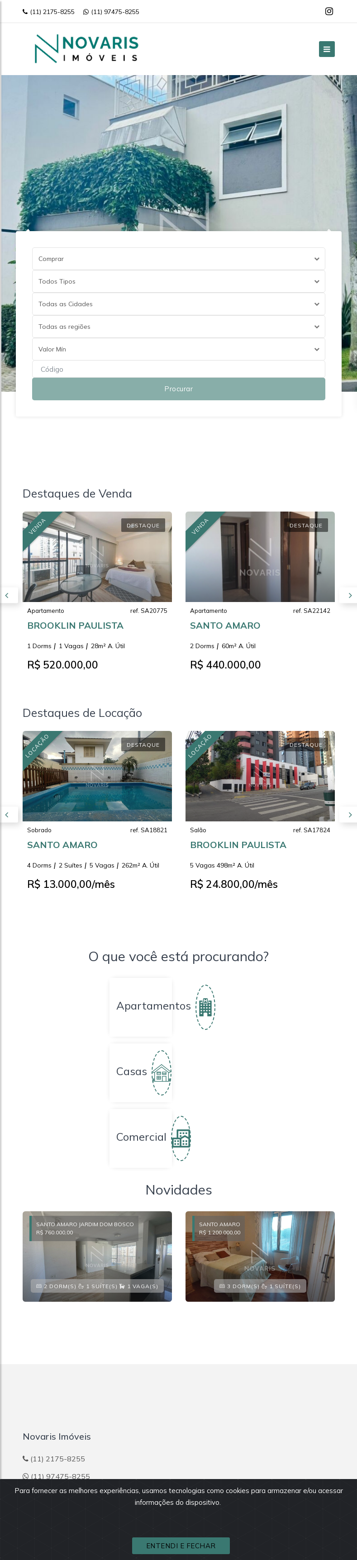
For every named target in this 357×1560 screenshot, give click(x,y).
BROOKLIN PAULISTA (75, 628)
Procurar (178, 388)
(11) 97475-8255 (111, 12)
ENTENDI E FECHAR (181, 1545)
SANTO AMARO (225, 628)
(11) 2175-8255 (49, 12)
